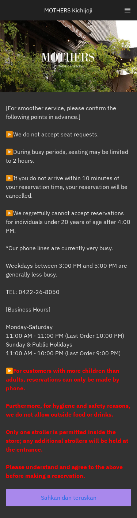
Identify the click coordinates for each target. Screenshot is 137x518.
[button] (68, 497)
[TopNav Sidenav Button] (127, 10)
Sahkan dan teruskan (68, 497)
